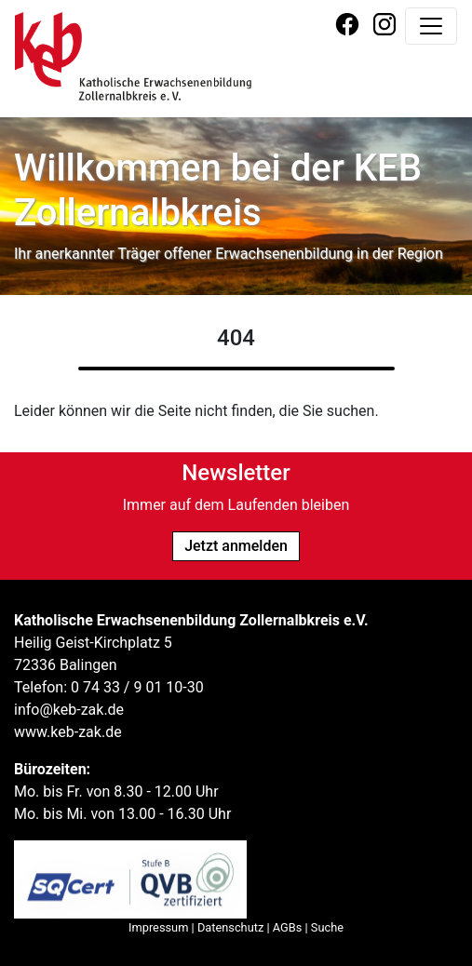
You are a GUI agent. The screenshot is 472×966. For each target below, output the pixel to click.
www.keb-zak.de (68, 732)
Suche (327, 927)
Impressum (158, 927)
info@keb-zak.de (69, 709)
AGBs (288, 927)
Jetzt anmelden (236, 546)
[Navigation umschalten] (431, 26)
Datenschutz (230, 927)
